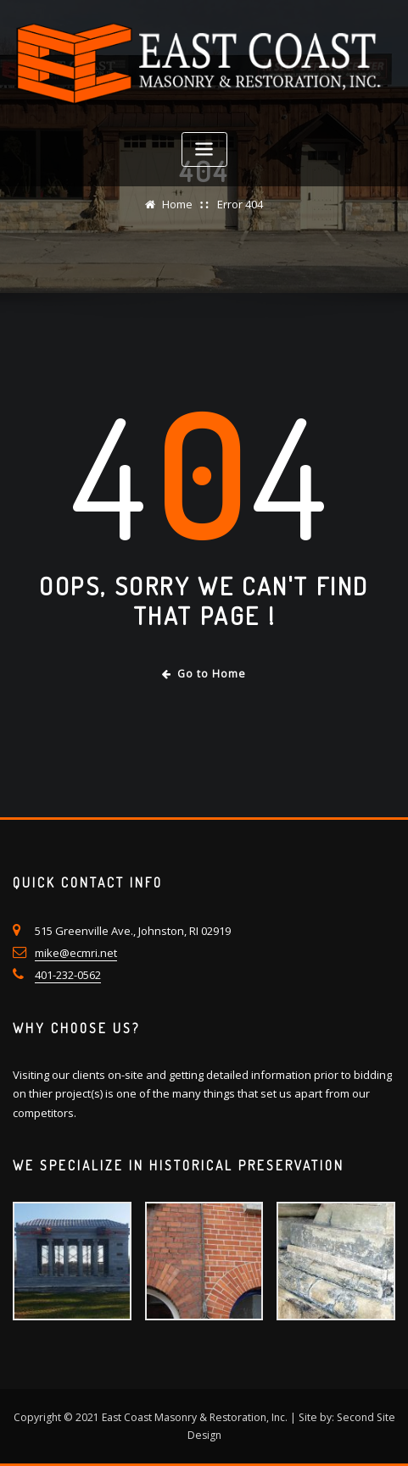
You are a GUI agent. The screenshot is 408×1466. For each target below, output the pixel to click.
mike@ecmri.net (76, 952)
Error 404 (240, 204)
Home (177, 204)
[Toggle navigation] (204, 149)
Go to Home (204, 674)
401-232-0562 (68, 974)
